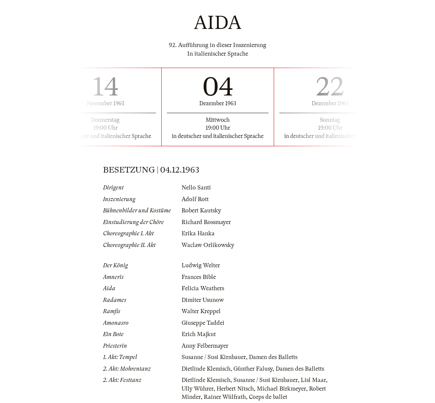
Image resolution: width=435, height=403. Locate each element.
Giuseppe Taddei (203, 323)
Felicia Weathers (203, 288)
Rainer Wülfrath (225, 397)
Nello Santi (196, 187)
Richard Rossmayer (206, 222)
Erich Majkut (199, 334)
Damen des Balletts (273, 357)
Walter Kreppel (201, 311)
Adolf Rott (195, 199)
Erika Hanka (198, 233)
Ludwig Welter (201, 265)
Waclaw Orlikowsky (208, 245)
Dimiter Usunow (203, 300)
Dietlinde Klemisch (206, 368)
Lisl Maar (313, 380)
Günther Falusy (253, 368)
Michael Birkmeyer (281, 388)
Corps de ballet (268, 397)
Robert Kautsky (201, 210)
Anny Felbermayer (205, 345)
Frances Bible (199, 277)
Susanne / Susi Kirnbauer (214, 357)
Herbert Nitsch (235, 388)
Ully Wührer (198, 388)
